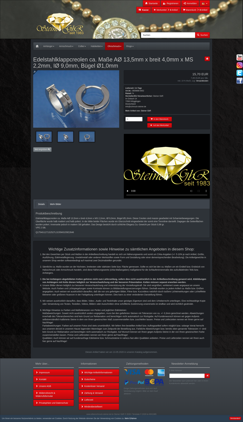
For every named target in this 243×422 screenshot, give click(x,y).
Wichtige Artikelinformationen (96, 372)
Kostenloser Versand (92, 386)
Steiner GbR (146, 111)
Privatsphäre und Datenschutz (52, 403)
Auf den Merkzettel (159, 125)
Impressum (43, 372)
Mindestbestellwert (91, 406)
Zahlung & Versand (92, 393)
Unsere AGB (43, 386)
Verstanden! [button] (235, 418)
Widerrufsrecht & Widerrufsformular (45, 394)
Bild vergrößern (42, 149)
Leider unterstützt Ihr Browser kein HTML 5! (167, 166)
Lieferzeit (87, 400)
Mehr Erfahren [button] (131, 418)
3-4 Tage (138, 88)
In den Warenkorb (159, 119)
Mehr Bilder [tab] (55, 204)
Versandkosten (202, 81)
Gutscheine (88, 379)
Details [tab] (41, 204)
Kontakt (41, 379)
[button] (204, 3)
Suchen (202, 35)
